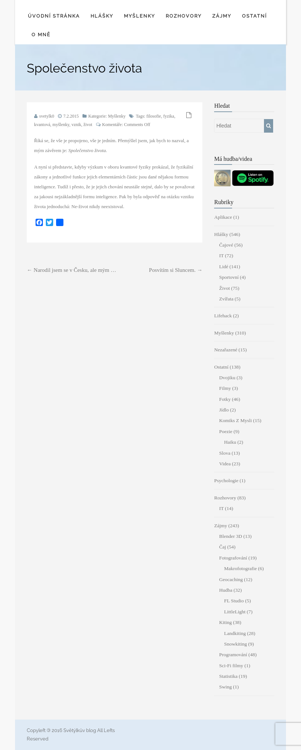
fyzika (168, 116)
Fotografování (233, 558)
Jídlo (224, 410)
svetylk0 (46, 116)
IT (221, 255)
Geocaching (231, 579)
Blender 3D (230, 536)
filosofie (153, 116)
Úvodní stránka (54, 16)
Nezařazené (225, 349)
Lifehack (223, 315)
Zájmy (221, 16)
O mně (41, 34)
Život (224, 288)
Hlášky (102, 16)
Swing (225, 687)
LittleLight (235, 611)
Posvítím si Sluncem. (175, 270)
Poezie (225, 431)
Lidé (223, 266)
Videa (225, 463)
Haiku (230, 442)
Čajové (226, 245)
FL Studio (234, 600)
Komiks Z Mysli (235, 420)
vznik (76, 124)
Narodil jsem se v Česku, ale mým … (71, 270)
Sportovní (229, 277)
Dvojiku (227, 377)
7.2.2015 (71, 116)
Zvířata (226, 299)
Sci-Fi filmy (231, 665)
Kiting (225, 622)
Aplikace (223, 217)
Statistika (228, 676)
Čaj (222, 547)
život (88, 124)
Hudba (225, 590)
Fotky (225, 399)
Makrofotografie (240, 568)
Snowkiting (235, 644)
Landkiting (235, 633)
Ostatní (254, 16)
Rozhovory (184, 16)
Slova (225, 453)
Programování (233, 654)
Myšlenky (139, 16)
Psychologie (226, 480)
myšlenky (60, 124)
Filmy (225, 388)
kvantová (42, 124)
